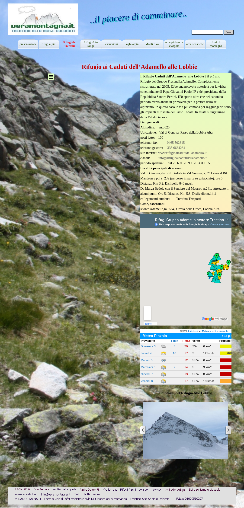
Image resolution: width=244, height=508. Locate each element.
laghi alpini (132, 44)
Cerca (228, 32)
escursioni (111, 44)
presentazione (27, 44)
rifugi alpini (49, 44)
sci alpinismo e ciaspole (174, 44)
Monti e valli (153, 44)
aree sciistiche (195, 44)
